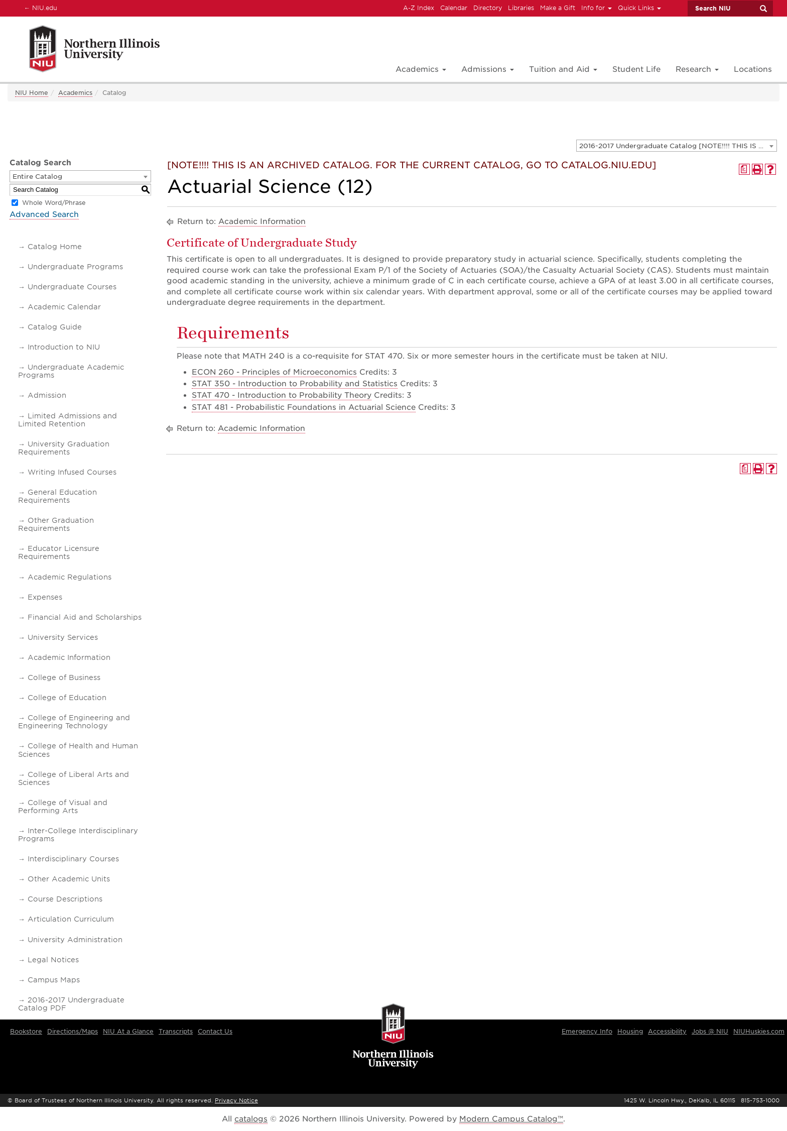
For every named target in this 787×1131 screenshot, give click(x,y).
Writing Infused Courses (72, 472)
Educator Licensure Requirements (58, 552)
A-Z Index (418, 8)
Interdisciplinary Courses (73, 859)
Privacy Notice (236, 1100)
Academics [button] (421, 69)
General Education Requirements (57, 496)
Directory (487, 8)
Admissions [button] (487, 69)
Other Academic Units (69, 879)
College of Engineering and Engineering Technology (74, 722)
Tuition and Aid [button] (563, 69)
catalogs (251, 1118)
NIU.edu (39, 8)
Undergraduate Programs (75, 267)
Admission (47, 395)
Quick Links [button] (639, 8)
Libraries (521, 8)
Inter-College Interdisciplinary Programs (78, 835)
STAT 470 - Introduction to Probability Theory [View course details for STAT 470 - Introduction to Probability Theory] (281, 395)
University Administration (75, 940)
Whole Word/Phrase (54, 202)
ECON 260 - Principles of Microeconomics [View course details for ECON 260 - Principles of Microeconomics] (274, 372)
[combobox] (676, 146)
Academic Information (69, 657)
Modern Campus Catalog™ (511, 1118)
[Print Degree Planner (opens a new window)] (744, 169)
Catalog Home (55, 247)
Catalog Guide (55, 327)
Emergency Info (587, 1031)
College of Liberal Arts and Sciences (73, 778)
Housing (630, 1031)
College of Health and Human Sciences (78, 750)
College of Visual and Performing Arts (62, 807)
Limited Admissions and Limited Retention (67, 420)
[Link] (84, 50)
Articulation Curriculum (71, 919)
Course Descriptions (65, 899)
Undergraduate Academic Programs (71, 371)
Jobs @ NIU (710, 1031)
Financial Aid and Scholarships (85, 617)
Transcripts (176, 1031)
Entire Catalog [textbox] (37, 176)
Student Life (636, 69)
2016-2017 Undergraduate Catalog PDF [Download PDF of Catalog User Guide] (71, 1004)
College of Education (67, 698)
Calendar (453, 8)
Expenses (45, 597)
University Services (63, 637)
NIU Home (31, 92)
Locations (753, 69)
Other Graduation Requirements (56, 524)
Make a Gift (557, 8)
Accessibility (667, 1031)
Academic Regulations (69, 577)
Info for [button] (596, 8)
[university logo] (393, 1036)
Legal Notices (53, 960)
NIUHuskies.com (758, 1031)
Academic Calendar (64, 307)
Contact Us (215, 1031)
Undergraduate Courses (72, 287)
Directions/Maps (72, 1031)
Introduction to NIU (64, 347)
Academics (75, 92)
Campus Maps (54, 980)
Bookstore (26, 1031)
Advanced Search (44, 214)
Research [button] (697, 69)
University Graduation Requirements (63, 448)
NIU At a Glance (128, 1031)
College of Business (64, 677)
